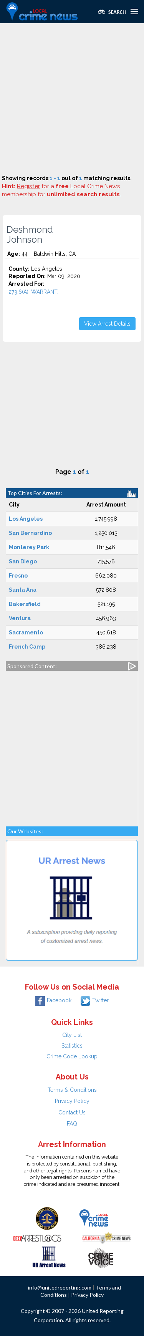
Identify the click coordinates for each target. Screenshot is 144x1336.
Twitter (95, 1000)
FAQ (72, 1124)
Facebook (53, 1000)
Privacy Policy (72, 1101)
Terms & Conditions (72, 1090)
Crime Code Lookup (72, 1056)
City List (72, 1035)
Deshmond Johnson (30, 234)
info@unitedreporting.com (59, 1287)
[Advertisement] (72, 99)
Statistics (72, 1046)
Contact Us (72, 1112)
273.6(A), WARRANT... (34, 292)
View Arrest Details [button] (107, 324)
